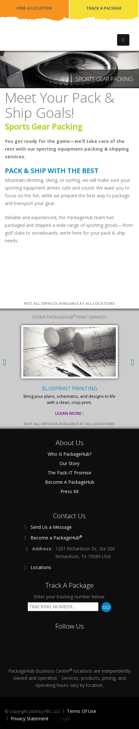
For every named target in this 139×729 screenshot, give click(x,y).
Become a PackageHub (56, 537)
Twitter (69, 638)
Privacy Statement (30, 718)
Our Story (69, 463)
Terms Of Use (81, 711)
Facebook (58, 638)
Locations (41, 567)
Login (65, 718)
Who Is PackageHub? (69, 454)
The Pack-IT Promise (69, 473)
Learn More (69, 413)
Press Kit (69, 491)
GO (106, 607)
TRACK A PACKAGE (104, 8)
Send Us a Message (51, 527)
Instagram (81, 638)
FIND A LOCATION (34, 8)
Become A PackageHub (69, 482)
